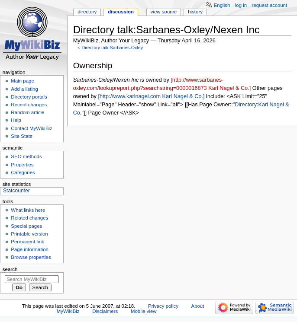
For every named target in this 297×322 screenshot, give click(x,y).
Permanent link (27, 241)
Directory (87, 11)
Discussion (121, 11)
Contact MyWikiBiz (31, 128)
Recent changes (29, 104)
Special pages (26, 226)
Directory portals (29, 96)
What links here (28, 210)
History (195, 11)
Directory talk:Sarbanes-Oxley (112, 47)
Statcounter (16, 191)
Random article (27, 112)
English (222, 5)
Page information (29, 249)
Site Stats (21, 136)
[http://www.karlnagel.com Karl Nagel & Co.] (151, 96)
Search (10, 269)
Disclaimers (105, 311)
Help (16, 120)
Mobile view (144, 311)
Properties (22, 164)
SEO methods (26, 156)
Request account (269, 5)
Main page (22, 80)
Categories (23, 172)
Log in (241, 5)
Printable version (29, 233)
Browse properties (31, 257)
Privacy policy (163, 306)
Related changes (29, 217)
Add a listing (24, 89)
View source (164, 11)
